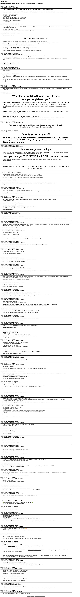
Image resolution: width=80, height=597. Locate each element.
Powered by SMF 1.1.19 (30, 596)
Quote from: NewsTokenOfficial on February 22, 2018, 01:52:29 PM (12, 407)
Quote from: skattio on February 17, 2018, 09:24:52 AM (10, 408)
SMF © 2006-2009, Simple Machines (40, 596)
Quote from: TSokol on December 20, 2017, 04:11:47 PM (10, 57)
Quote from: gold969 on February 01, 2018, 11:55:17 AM (10, 232)
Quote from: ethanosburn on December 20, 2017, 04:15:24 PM (11, 29)
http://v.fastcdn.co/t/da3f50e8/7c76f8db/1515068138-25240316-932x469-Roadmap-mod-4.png (20, 47)
